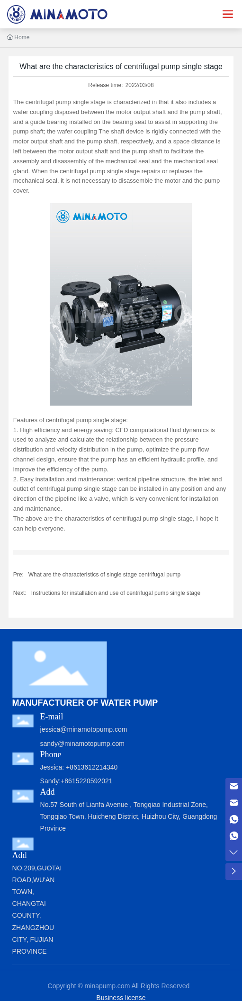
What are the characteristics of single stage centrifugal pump (104, 574)
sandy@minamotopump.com (82, 743)
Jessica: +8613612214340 (79, 767)
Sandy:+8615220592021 (76, 781)
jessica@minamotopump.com (83, 729)
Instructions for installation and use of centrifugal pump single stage (116, 593)
